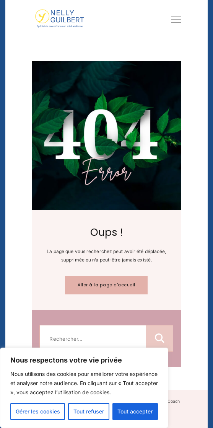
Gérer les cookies (38, 411)
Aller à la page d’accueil (106, 285)
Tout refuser (88, 411)
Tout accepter (135, 411)
